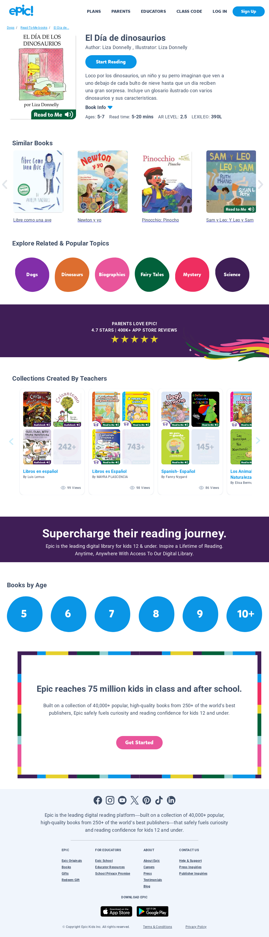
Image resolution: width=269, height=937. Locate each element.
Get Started (139, 742)
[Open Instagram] (110, 800)
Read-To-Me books (33, 28)
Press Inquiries (190, 867)
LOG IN (220, 11)
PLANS (94, 11)
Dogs (11, 28)
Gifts (65, 873)
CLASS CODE (189, 11)
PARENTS (120, 11)
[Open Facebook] (98, 800)
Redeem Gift (71, 880)
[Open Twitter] (134, 800)
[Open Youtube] (122, 800)
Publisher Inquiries (193, 873)
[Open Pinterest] (146, 800)
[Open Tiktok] (159, 800)
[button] (52, 441)
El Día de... (61, 28)
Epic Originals (72, 861)
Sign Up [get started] (248, 11)
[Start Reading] (111, 62)
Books (66, 867)
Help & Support (190, 861)
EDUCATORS (153, 11)
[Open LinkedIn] (171, 800)
